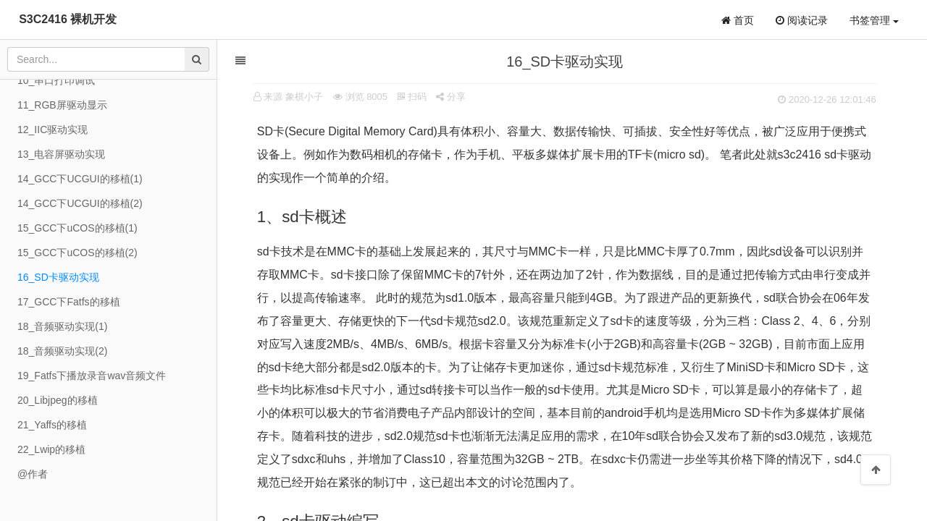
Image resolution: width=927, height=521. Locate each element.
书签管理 (874, 20)
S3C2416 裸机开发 (68, 19)
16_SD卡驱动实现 (58, 277)
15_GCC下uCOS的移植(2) (77, 252)
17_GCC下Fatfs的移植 (68, 302)
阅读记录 (802, 20)
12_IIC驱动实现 (52, 129)
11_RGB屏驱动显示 (62, 105)
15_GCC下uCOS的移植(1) (77, 228)
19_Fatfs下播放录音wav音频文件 (91, 375)
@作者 (32, 474)
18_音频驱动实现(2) (62, 351)
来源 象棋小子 (294, 96)
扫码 (412, 96)
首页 (737, 20)
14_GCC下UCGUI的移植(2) (80, 203)
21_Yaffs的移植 (52, 425)
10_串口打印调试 (56, 80)
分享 (451, 96)
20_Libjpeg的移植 (57, 400)
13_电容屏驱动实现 (61, 154)
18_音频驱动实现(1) (62, 326)
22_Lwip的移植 (51, 449)
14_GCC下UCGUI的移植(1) (80, 179)
